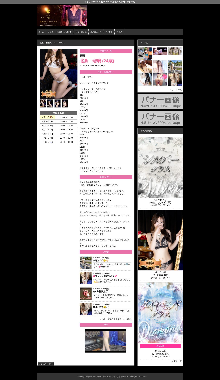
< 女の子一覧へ (46, 364)
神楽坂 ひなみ (157, 202)
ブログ (119, 32)
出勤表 (50, 32)
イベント (109, 32)
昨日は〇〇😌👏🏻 (100, 260)
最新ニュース (95, 32)
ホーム (41, 32)
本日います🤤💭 (100, 307)
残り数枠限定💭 (100, 291)
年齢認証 (41, 37)
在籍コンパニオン (64, 32)
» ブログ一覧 (176, 90)
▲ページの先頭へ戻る (172, 370)
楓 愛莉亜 (157, 354)
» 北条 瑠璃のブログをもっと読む (115, 319)
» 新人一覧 (177, 361)
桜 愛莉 (157, 275)
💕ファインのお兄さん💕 (105, 276)
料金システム (81, 32)
